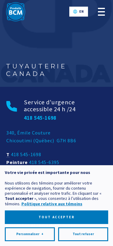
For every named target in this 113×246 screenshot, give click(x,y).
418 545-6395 (44, 162)
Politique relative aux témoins (51, 202)
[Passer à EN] (78, 12)
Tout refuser (83, 232)
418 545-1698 (26, 154)
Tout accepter (56, 215)
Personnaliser (29, 232)
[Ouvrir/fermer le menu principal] (101, 11)
